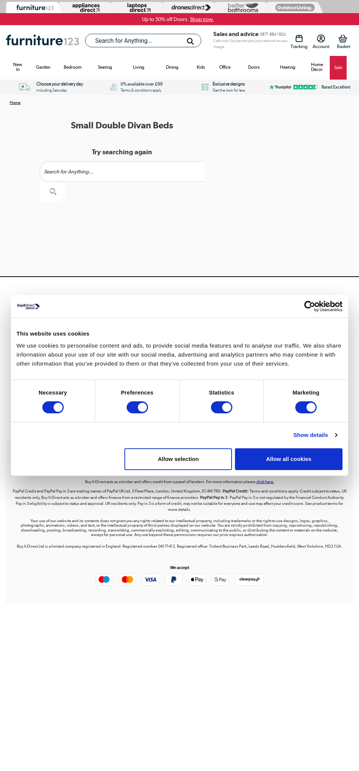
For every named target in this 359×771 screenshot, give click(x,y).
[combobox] (143, 40)
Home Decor (317, 67)
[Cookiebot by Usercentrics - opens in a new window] (310, 306)
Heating (287, 67)
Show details (310, 435)
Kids (201, 67)
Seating (105, 67)
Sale (338, 67)
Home (15, 102)
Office (224, 67)
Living (138, 67)
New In (17, 67)
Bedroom (73, 67)
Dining (172, 67)
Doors (254, 67)
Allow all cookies (288, 459)
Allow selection (178, 459)
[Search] (190, 41)
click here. (265, 481)
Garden (43, 67)
